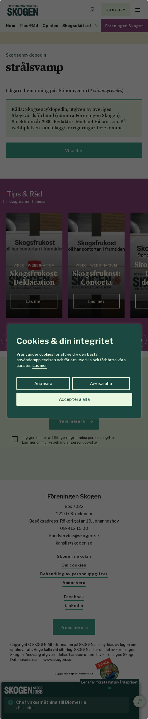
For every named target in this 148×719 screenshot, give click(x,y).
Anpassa (43, 383)
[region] (74, 359)
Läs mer (40, 365)
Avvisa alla (101, 383)
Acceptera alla (74, 399)
